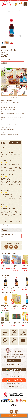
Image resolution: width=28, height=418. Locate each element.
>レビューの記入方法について (8, 225)
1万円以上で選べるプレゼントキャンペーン (14, 0)
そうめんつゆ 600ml (4, 63)
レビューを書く (15, 142)
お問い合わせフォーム (14, 360)
